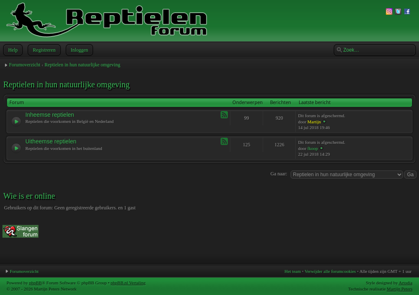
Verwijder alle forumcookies (330, 271)
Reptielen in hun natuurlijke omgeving (82, 65)
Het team (292, 271)
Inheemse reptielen (49, 114)
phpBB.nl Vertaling (127, 282)
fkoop (312, 148)
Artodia (405, 282)
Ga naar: (278, 174)
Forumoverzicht (25, 65)
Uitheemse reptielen (51, 141)
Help (12, 50)
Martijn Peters (399, 288)
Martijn (314, 121)
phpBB (35, 282)
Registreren (43, 50)
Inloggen (78, 50)
